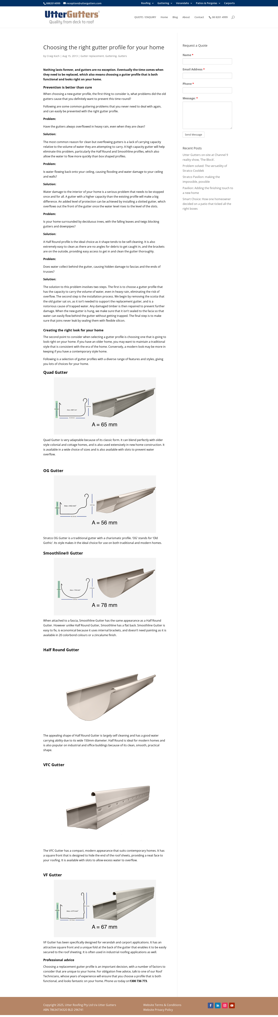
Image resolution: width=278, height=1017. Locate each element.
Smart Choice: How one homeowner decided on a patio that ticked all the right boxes (207, 204)
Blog (175, 17)
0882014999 (53, 3)
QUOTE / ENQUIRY (145, 17)
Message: (190, 98)
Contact (199, 17)
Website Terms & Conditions (162, 1005)
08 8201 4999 (220, 17)
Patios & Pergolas (206, 3)
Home (164, 17)
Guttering (163, 3)
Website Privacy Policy (158, 1010)
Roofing (146, 3)
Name (188, 55)
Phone (188, 84)
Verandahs (182, 3)
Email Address (194, 69)
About (186, 17)
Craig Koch (53, 56)
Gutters (122, 56)
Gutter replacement (92, 56)
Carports (229, 3)
